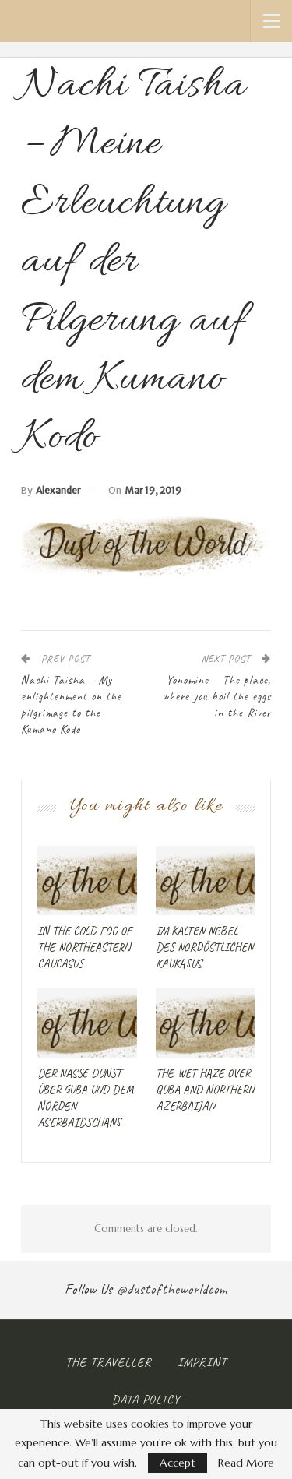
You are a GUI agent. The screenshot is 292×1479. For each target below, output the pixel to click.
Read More (246, 1462)
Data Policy (146, 1399)
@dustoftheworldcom (172, 1289)
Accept (177, 1463)
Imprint (202, 1362)
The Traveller (108, 1362)
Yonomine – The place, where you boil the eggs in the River (216, 696)
